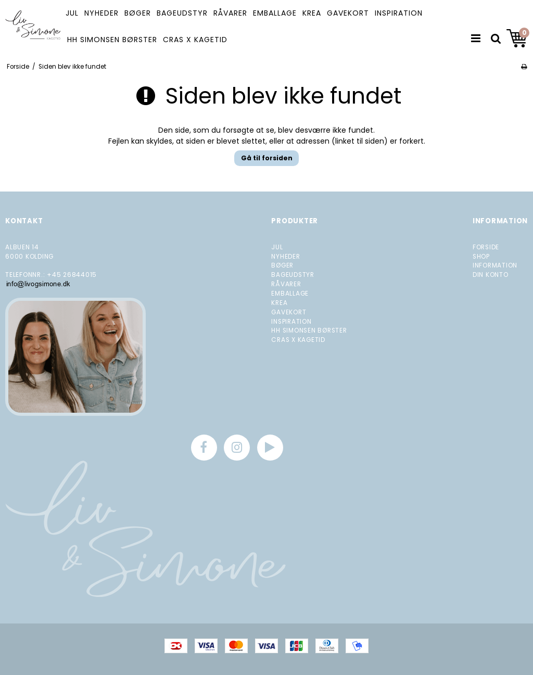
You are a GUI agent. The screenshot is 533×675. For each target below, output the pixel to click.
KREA (311, 13)
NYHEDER (101, 13)
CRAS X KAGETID (195, 39)
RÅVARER (230, 13)
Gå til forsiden (267, 158)
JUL (72, 13)
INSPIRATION (399, 13)
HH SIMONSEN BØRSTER (112, 39)
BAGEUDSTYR (182, 13)
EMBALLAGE (275, 13)
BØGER (137, 13)
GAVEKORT (348, 13)
